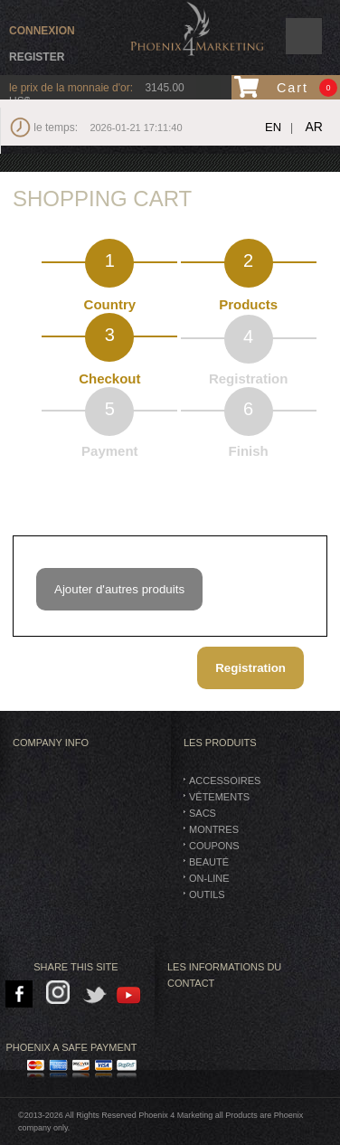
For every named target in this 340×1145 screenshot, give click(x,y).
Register (36, 57)
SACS (202, 813)
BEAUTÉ (209, 861)
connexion (42, 30)
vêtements (219, 796)
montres (214, 829)
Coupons (214, 845)
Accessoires (224, 780)
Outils (207, 894)
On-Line (209, 878)
